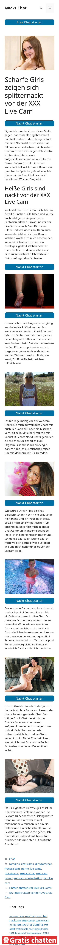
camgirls (14, 864)
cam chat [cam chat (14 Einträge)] (29, 916)
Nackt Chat (16, 8)
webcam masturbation (28, 878)
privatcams (12, 873)
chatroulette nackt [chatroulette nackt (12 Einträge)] (25, 928)
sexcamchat (27, 873)
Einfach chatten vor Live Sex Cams (30, 888)
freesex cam (12, 868)
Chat (12, 859)
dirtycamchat (43, 864)
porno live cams (31, 868)
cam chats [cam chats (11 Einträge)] (22, 920)
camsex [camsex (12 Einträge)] (31, 920)
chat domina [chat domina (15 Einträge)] (34, 924)
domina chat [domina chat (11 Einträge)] (20, 933)
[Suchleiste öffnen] (41, 8)
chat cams (27, 864)
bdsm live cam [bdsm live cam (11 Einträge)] (16, 916)
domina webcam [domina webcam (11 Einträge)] (34, 933)
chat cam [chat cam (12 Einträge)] (21, 924)
